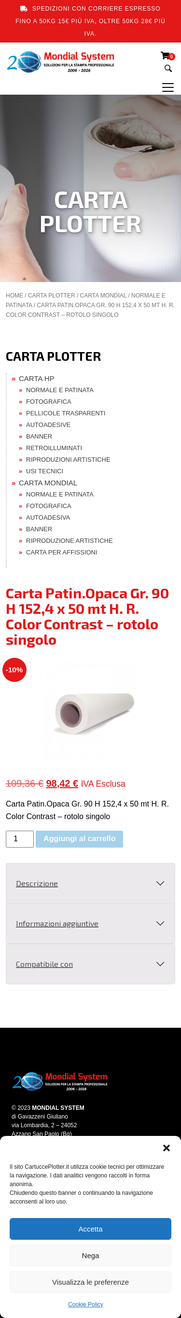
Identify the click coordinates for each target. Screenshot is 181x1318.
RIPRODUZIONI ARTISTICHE (68, 459)
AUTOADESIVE (48, 424)
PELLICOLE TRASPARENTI (65, 413)
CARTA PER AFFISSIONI (61, 552)
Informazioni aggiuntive (57, 923)
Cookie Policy (85, 1304)
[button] (166, 1148)
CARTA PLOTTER (51, 295)
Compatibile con (44, 963)
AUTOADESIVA (48, 517)
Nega (90, 1255)
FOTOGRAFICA (48, 401)
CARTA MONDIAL (103, 295)
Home (14, 295)
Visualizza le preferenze (90, 1282)
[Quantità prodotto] (20, 839)
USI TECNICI (44, 471)
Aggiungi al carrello (79, 839)
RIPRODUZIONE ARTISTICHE (69, 540)
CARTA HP (37, 378)
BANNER (39, 436)
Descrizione (37, 883)
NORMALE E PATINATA (60, 390)
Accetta (90, 1229)
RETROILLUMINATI (54, 448)
